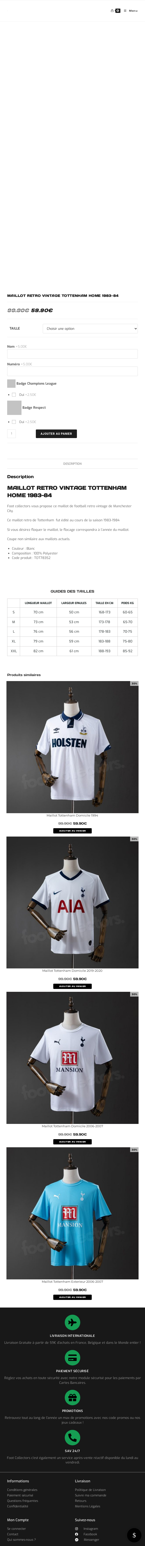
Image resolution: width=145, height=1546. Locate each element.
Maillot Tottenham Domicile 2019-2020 (72, 970)
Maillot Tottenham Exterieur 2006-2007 (72, 1281)
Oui (27, 395)
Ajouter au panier (56, 433)
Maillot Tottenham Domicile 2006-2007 (72, 1126)
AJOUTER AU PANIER (72, 831)
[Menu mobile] (129, 10)
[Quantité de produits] (11, 433)
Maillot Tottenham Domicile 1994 (72, 815)
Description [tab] (72, 464)
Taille (15, 328)
